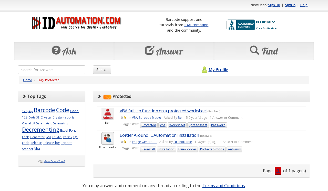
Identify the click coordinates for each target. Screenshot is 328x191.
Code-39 (33, 117)
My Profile (214, 69)
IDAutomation (196, 24)
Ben (181, 117)
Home (27, 80)
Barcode (44, 110)
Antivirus (234, 149)
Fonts (25, 137)
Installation (167, 149)
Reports (66, 143)
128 (24, 111)
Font (72, 130)
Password (218, 125)
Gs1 (48, 137)
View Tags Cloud (54, 161)
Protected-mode (212, 149)
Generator (37, 137)
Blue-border (187, 149)
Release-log (51, 143)
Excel (64, 130)
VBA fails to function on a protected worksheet (163, 111)
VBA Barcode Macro (146, 117)
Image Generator (144, 142)
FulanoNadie (182, 142)
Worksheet (177, 125)
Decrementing (40, 129)
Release (36, 143)
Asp (30, 111)
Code (62, 110)
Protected (149, 125)
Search (102, 69)
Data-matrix (44, 123)
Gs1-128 (57, 137)
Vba (37, 149)
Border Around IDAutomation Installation (159, 135)
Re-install (148, 149)
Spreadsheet (198, 125)
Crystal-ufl (28, 123)
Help (304, 5)
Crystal (46, 117)
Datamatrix (60, 123)
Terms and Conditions (223, 185)
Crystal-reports (64, 117)
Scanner (27, 149)
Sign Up (274, 5)
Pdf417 (67, 137)
